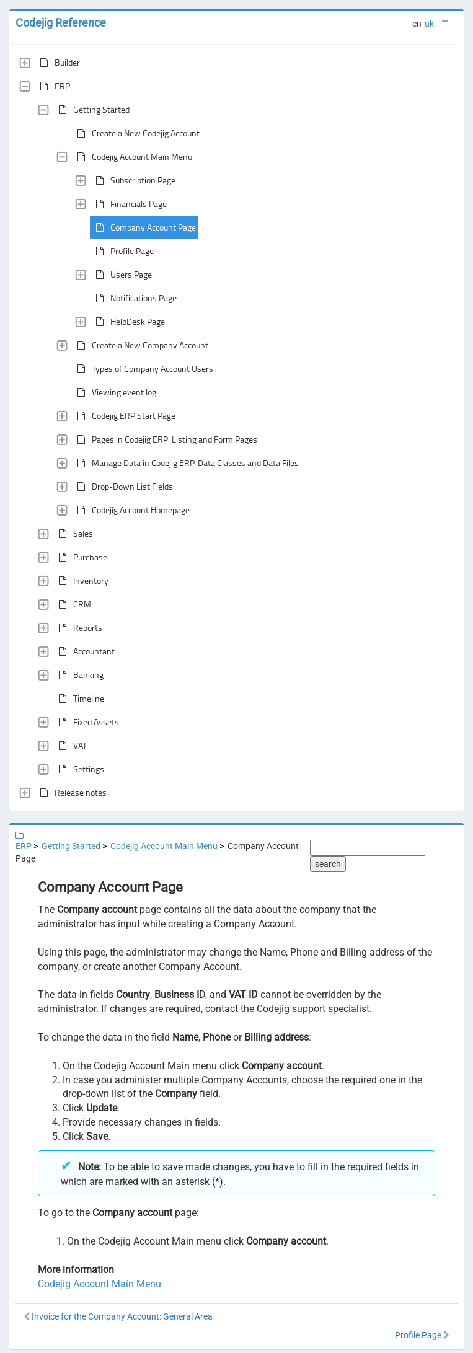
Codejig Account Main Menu (132, 157)
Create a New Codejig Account (136, 133)
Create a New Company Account (140, 345)
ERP (52, 86)
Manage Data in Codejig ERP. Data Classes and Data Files (185, 463)
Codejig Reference (60, 22)
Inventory (80, 580)
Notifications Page (134, 298)
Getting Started (91, 109)
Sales (73, 533)
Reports (77, 628)
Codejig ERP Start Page (123, 416)
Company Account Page (143, 227)
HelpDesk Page (128, 321)
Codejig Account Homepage (131, 510)
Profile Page (122, 251)
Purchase (80, 557)
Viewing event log (114, 392)
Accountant (84, 651)
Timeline (78, 698)
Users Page (121, 274)
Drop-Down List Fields (122, 486)
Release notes (71, 792)
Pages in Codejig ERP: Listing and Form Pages (164, 439)
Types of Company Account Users (142, 368)
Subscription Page (133, 180)
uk (429, 24)
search (328, 864)
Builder (57, 62)
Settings (78, 769)
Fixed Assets (86, 722)
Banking (78, 675)
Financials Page (129, 204)
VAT (70, 745)
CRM (72, 604)
